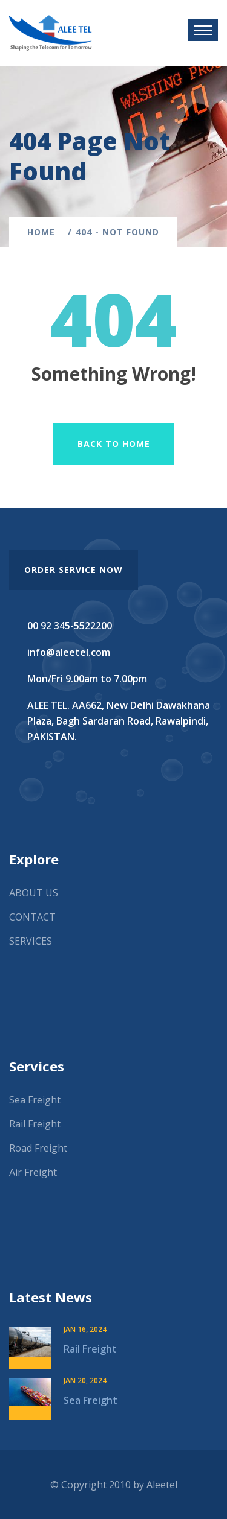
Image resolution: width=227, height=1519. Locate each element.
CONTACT (32, 917)
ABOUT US (33, 892)
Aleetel (161, 1484)
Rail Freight (35, 1124)
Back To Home (113, 443)
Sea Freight (35, 1099)
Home (44, 232)
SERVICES (30, 941)
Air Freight (33, 1172)
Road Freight (38, 1148)
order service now (73, 570)
